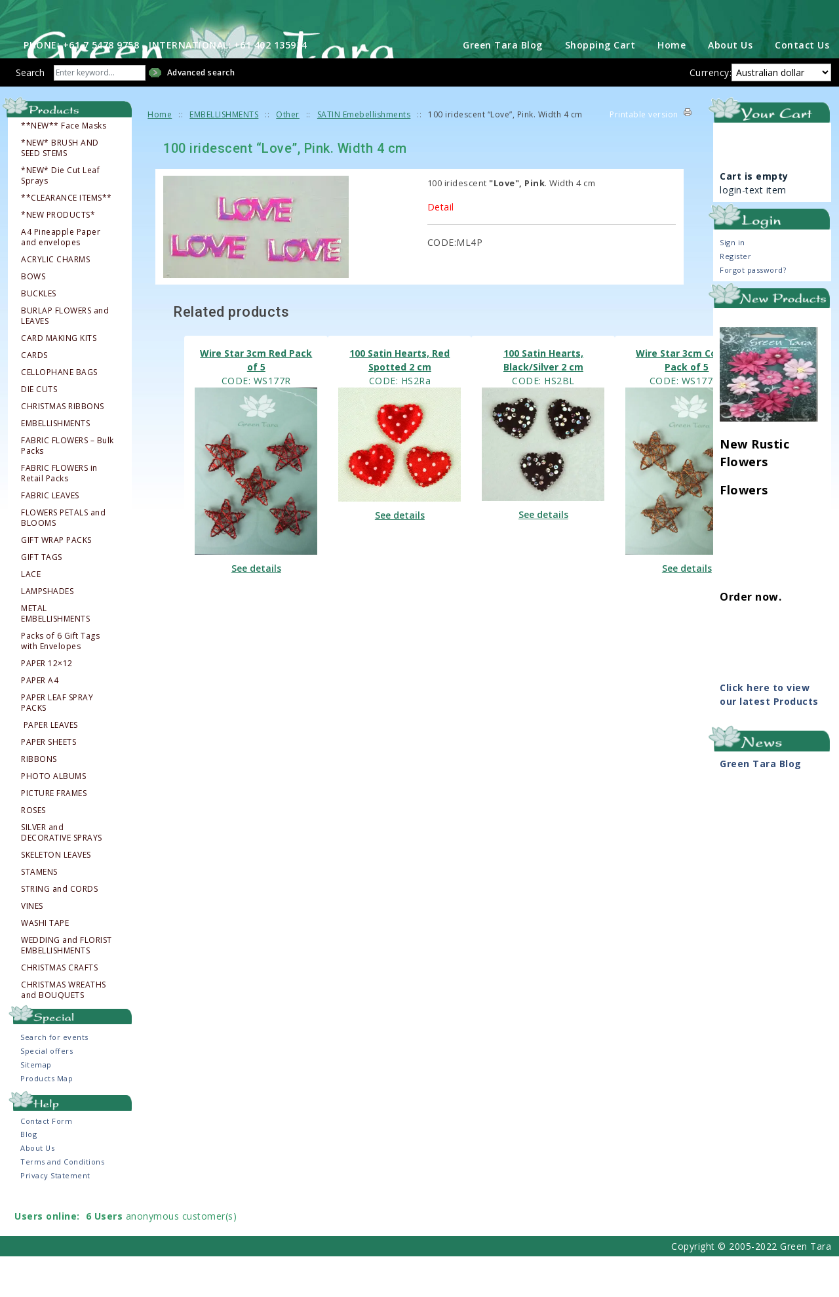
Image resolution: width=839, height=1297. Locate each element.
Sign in (732, 282)
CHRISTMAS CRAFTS (59, 1008)
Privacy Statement (55, 1216)
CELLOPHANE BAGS (59, 412)
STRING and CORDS (59, 929)
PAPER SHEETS (48, 782)
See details (256, 609)
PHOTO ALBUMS (53, 816)
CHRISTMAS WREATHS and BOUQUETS (63, 1030)
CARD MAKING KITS (58, 378)
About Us (730, 85)
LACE (31, 614)
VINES (32, 946)
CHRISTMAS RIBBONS (62, 446)
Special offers (46, 1091)
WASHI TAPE (45, 963)
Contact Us (802, 85)
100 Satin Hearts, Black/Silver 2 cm (543, 400)
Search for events (54, 1078)
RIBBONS (39, 799)
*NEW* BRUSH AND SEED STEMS (60, 188)
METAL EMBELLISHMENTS (55, 653)
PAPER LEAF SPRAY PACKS (57, 742)
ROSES (33, 850)
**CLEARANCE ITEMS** (66, 238)
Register (735, 296)
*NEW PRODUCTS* (58, 255)
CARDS (34, 395)
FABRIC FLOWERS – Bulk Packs (67, 485)
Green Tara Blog (503, 85)
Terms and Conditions (62, 1202)
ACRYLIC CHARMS (55, 299)
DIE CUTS (39, 429)
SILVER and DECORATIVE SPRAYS (61, 872)
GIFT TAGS (41, 597)
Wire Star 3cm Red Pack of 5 (256, 400)
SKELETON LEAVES (56, 895)
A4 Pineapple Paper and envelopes (60, 277)
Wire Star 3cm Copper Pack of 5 (687, 400)
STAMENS (39, 912)
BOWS (33, 316)
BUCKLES (38, 334)
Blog (28, 1175)
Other (288, 154)
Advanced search (201, 112)
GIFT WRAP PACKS (56, 580)
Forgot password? (753, 310)
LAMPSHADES (47, 631)
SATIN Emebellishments (364, 154)
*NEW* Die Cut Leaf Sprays (60, 215)
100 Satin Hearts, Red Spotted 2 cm (399, 400)
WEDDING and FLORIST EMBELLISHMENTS (66, 985)
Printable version (644, 154)
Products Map (46, 1119)
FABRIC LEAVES (50, 535)
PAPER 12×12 (47, 703)
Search (30, 112)
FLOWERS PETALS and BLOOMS (63, 558)
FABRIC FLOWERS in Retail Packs (59, 513)
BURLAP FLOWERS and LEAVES (65, 356)
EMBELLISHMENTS (55, 463)
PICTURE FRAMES (54, 833)
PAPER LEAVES (50, 765)
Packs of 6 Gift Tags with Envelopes (60, 681)
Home (671, 85)
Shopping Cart (600, 85)
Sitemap (36, 1105)
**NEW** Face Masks (63, 166)
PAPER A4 (39, 720)
